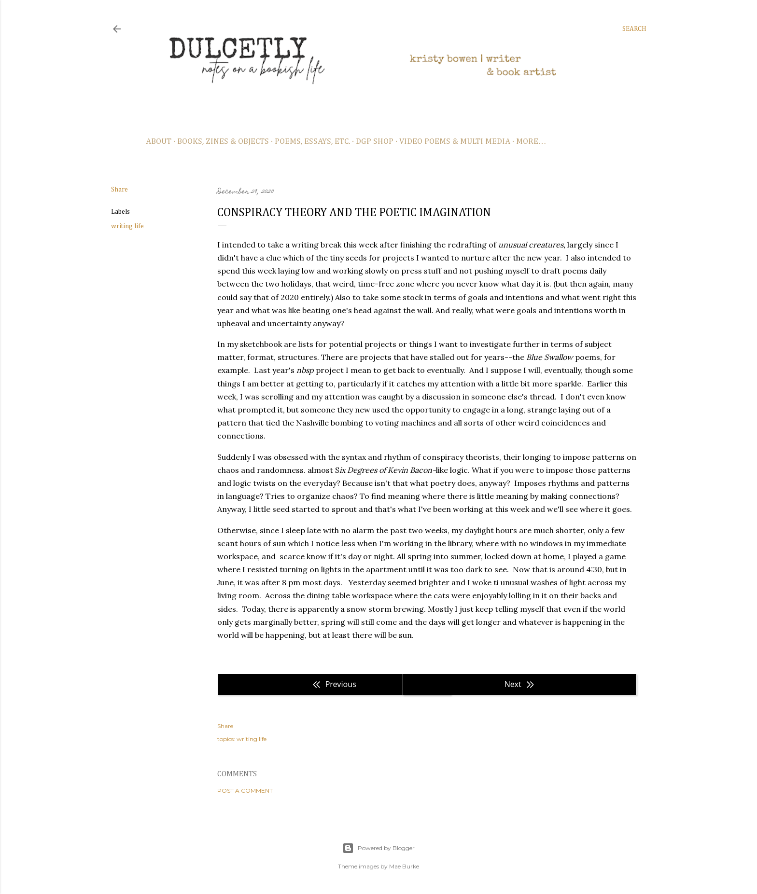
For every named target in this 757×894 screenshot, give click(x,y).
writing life (127, 226)
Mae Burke (404, 866)
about (158, 142)
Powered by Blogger (378, 848)
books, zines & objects (223, 142)
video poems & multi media (454, 142)
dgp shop (374, 142)
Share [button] (119, 189)
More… (531, 142)
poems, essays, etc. (312, 142)
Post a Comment (245, 790)
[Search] (634, 29)
